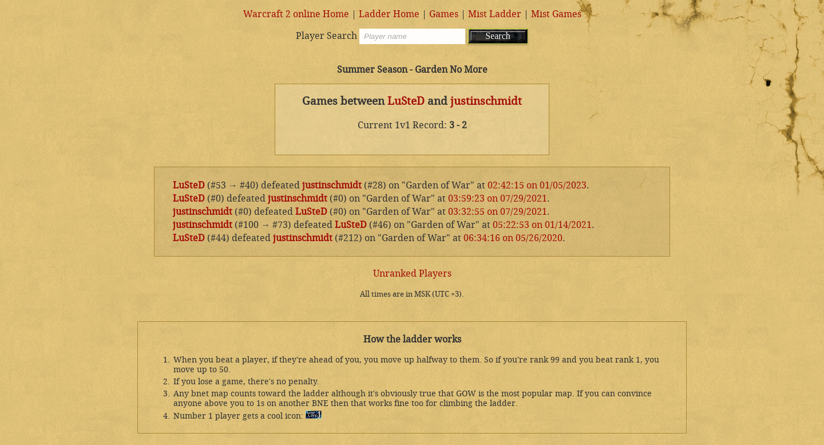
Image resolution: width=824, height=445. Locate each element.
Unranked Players (412, 273)
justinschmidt (486, 101)
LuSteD (406, 101)
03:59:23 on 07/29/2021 (497, 198)
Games (443, 14)
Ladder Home (389, 14)
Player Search (326, 35)
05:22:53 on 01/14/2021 (542, 224)
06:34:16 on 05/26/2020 (513, 238)
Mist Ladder (494, 14)
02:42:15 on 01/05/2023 (537, 185)
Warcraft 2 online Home (296, 14)
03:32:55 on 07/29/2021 (497, 211)
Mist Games (556, 14)
